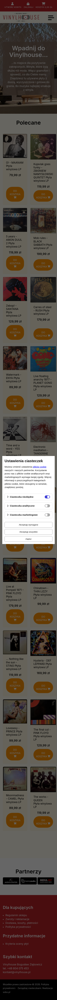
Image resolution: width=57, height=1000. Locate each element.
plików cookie (39, 466)
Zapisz (28, 539)
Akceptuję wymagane (28, 525)
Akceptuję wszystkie (28, 532)
